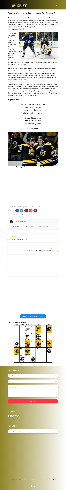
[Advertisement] (33, 188)
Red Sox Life (40, 479)
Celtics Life (32, 479)
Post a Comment (16, 214)
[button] (17, 210)
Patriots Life (49, 479)
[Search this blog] (33, 431)
